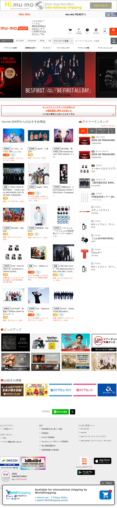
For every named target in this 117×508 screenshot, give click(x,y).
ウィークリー (109, 126)
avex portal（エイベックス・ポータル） (96, 441)
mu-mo (83, 433)
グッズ (112, 131)
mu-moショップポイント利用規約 (55, 442)
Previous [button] (16, 75)
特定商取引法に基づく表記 (52, 429)
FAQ (4, 438)
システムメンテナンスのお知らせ (58, 107)
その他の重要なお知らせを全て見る (58, 114)
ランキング (46, 48)
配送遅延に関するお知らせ (58, 110)
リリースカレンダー (63, 48)
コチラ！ (36, 29)
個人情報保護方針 (48, 446)
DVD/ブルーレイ (102, 131)
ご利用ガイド (8, 429)
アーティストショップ (105, 48)
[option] (58, 75)
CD (92, 131)
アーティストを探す (10, 48)
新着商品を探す (30, 48)
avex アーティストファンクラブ (93, 436)
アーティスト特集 (83, 48)
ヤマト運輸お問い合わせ (12, 442)
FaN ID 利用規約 (48, 437)
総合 (83, 131)
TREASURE (31, 41)
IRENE (42, 41)
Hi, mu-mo (85, 429)
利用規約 (45, 433)
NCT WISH (20, 41)
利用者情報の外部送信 (50, 450)
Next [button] (100, 75)
